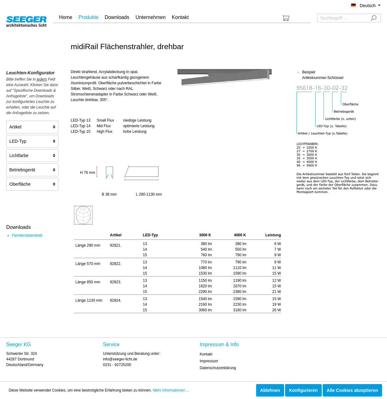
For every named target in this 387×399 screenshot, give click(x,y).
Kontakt (206, 354)
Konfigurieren (303, 390)
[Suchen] (373, 18)
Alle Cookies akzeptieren (352, 390)
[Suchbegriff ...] (341, 18)
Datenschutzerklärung (218, 368)
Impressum (209, 361)
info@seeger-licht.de (120, 359)
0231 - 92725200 (117, 365)
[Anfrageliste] (286, 18)
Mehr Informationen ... (171, 390)
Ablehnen (270, 390)
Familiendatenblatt (27, 235)
